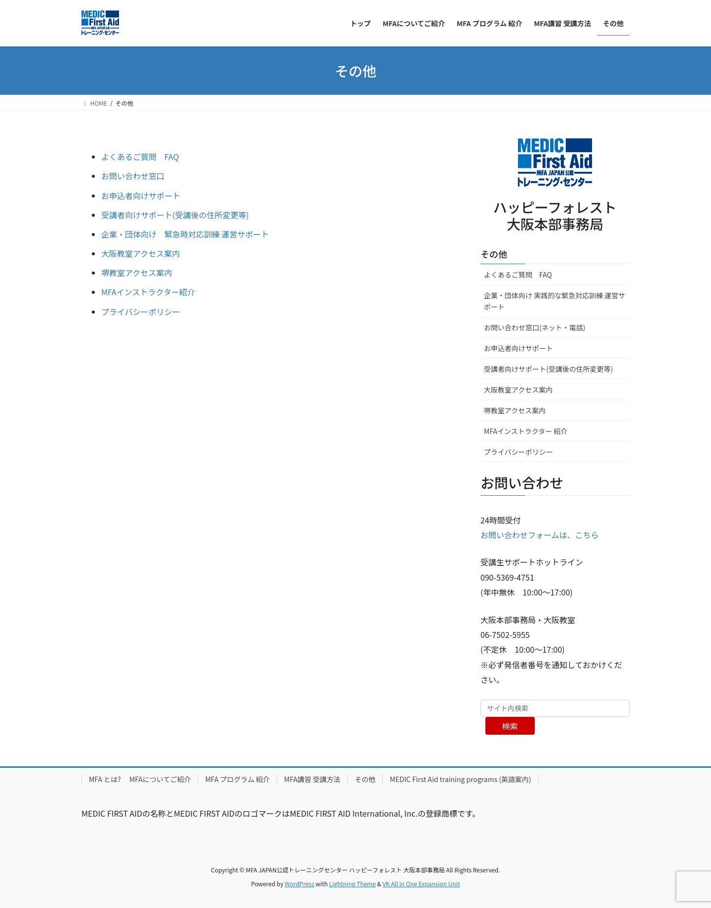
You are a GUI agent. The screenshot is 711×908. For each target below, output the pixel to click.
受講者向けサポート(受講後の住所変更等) (175, 215)
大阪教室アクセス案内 (140, 253)
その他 (493, 253)
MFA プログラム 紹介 (237, 779)
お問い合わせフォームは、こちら (539, 535)
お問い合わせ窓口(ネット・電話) (534, 327)
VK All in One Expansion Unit (421, 883)
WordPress (300, 883)
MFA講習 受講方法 (312, 779)
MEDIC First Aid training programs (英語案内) (460, 779)
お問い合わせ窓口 (132, 176)
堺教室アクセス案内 (136, 272)
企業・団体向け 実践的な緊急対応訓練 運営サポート (554, 301)
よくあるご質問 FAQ (140, 156)
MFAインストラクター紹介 (148, 292)
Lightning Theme (352, 883)
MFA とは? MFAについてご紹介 (140, 779)
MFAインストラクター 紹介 (525, 431)
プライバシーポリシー (140, 311)
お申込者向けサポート (140, 195)
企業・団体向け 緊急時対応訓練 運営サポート (185, 234)
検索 (510, 726)
